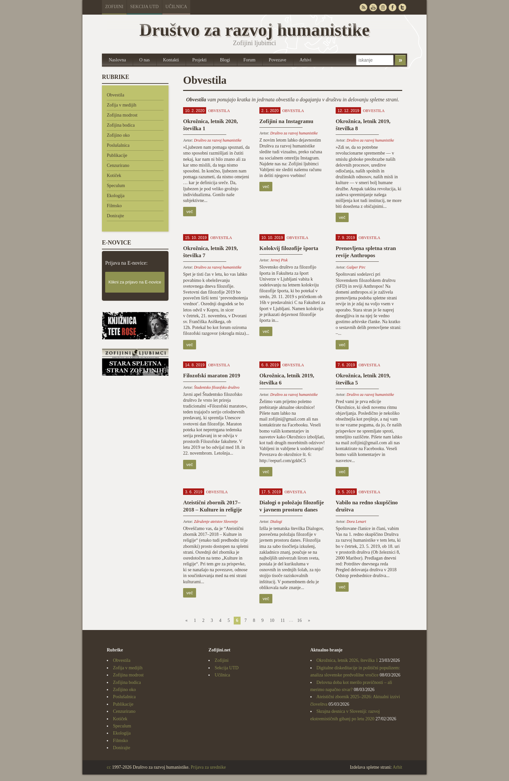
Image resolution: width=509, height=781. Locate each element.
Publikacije (117, 155)
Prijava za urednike (208, 767)
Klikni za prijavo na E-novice (134, 282)
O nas (144, 59)
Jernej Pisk (279, 260)
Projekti (199, 59)
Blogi (225, 59)
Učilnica (176, 6)
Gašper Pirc (356, 267)
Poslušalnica (118, 145)
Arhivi (306, 59)
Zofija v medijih (121, 105)
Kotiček (114, 175)
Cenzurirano (118, 165)
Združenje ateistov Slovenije (216, 521)
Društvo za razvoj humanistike (217, 140)
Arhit (397, 767)
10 (272, 620)
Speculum (116, 185)
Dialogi (276, 521)
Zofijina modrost (122, 115)
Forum (249, 59)
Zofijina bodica (121, 125)
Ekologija (115, 195)
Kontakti (171, 59)
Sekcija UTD (144, 6)
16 (299, 620)
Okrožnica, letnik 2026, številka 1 (347, 660)
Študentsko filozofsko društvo (216, 387)
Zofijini (114, 6)
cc (109, 767)
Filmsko (114, 205)
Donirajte (115, 215)
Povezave (277, 59)
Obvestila (115, 95)
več (189, 211)
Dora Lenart (356, 521)
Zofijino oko (118, 135)
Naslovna (117, 59)
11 (282, 620)
